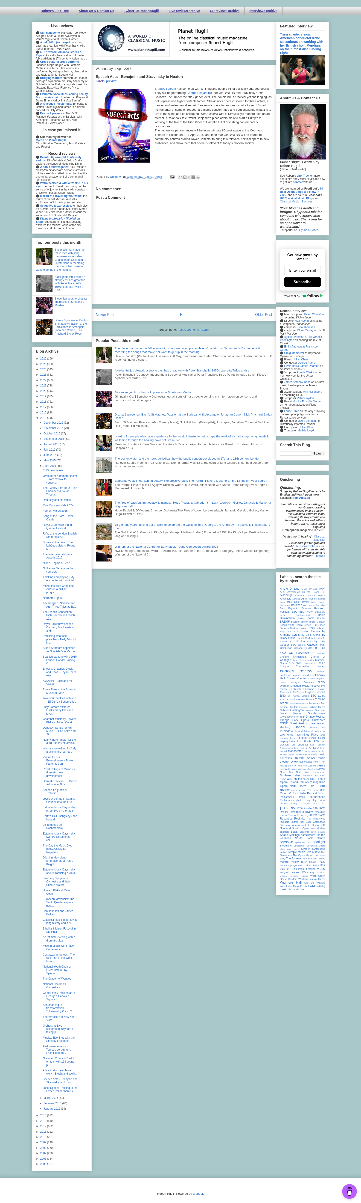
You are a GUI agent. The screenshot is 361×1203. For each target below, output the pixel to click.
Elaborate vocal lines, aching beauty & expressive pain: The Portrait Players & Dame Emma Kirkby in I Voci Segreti (191, 480)
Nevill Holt (319, 761)
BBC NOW (306, 611)
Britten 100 (310, 625)
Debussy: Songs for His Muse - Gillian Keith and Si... (59, 731)
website (284, 876)
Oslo (322, 790)
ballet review (301, 601)
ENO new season (53, 470)
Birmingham (287, 618)
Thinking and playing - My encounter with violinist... (59, 579)
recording (320, 812)
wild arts (309, 883)
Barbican (296, 605)
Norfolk (320, 769)
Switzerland (318, 848)
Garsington (297, 710)
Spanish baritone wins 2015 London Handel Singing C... (60, 660)
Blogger (198, 1193)
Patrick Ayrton (305, 398)
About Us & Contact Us (96, 11)
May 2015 (50, 460)
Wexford (292, 879)
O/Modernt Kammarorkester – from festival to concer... (60, 479)
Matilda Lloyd (305, 430)
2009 (43, 1142)
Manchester (295, 751)
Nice (294, 769)
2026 (43, 358)
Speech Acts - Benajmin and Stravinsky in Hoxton (60, 1081)
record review (304, 812)
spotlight (319, 842)
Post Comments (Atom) (193, 329)
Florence (303, 707)
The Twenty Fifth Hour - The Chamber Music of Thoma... (60, 491)
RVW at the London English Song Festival (60, 535)
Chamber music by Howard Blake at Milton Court (59, 720)
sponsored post (303, 842)
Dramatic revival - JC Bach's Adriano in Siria (60, 783)
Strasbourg (299, 845)
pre (315, 803)
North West (303, 772)
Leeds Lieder (317, 738)
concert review (296, 670)
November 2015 (54, 428)
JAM (282, 734)
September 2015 (54, 438)
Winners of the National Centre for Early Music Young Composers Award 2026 (166, 546)
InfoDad (320, 556)
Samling (295, 825)
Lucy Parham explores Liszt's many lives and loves (58, 710)
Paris (302, 797)
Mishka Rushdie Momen (307, 401)
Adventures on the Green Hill (306, 592)
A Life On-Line (289, 588)
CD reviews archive (224, 11)
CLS (291, 663)
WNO (313, 886)
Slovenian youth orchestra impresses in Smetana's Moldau (153, 392)
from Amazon (301, 497)
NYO (322, 775)
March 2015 (51, 1097)
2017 (43, 407)
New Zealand (309, 765)
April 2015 (50, 465)
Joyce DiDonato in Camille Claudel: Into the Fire (59, 800)
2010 (43, 1137)
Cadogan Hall (316, 644)
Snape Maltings (290, 835)
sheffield (284, 831)
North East (287, 772)
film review (314, 703)
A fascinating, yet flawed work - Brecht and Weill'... (60, 1072)
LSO (316, 747)
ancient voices (316, 595)
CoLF (322, 663)
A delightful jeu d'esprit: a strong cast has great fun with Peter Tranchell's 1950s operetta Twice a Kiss (182, 370)
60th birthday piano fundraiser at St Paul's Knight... (58, 861)
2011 (43, 1131)
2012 (43, 1126)
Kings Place (310, 734)
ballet (289, 601)
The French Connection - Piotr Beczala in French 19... (59, 615)
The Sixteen (293, 858)
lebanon (284, 738)
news (321, 765)
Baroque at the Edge (314, 605)
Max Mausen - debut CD (58, 505)
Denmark (309, 682)
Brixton (294, 628)
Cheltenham (299, 656)
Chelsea (284, 656)
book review (316, 618)
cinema (295, 660)
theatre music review (313, 858)
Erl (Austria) (294, 696)
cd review (299, 652)
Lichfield (284, 744)
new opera (285, 765)
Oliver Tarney (305, 330)
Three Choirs (308, 862)
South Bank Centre (310, 838)
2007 (43, 1153)
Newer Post (105, 315)
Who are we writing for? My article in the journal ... (59, 750)
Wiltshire (321, 883)
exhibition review (296, 699)
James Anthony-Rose (297, 382)
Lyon (322, 748)
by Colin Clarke (310, 634)
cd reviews (318, 653)
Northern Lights (52, 598)
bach (282, 602)
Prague (306, 803)
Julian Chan (300, 359)
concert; (321, 671)
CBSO (316, 648)
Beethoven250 (303, 615)
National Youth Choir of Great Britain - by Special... (57, 970)
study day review (289, 849)
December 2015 (54, 422)
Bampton (285, 605)
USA (322, 865)
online (306, 779)
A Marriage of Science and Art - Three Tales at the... (60, 605)
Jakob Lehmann (307, 420)
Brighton (295, 621)
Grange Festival (315, 716)
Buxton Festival (310, 631)
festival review (297, 703)
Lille (293, 744)
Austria (313, 598)
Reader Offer (287, 812)
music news (304, 758)
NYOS (283, 779)
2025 (43, 364)
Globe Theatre (290, 713)
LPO (309, 747)
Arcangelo (285, 598)
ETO (313, 695)
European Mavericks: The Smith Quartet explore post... (58, 902)
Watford (321, 872)
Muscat (306, 754)
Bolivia (301, 618)
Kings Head (294, 734)
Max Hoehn (302, 320)
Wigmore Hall (291, 882)
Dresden (284, 685)
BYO (293, 644)
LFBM (316, 741)
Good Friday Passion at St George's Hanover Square (59, 996)
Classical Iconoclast (319, 538)
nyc (316, 775)
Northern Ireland (290, 775)
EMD (295, 692)
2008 (43, 1148)
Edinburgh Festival (314, 689)
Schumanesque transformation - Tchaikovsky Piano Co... (59, 1008)
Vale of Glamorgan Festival (297, 868)
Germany (320, 710)
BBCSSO (320, 611)
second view (318, 828)
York (290, 889)
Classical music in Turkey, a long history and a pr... (60, 921)
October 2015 (52, 433)
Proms (301, 808)
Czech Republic (317, 678)
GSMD (284, 723)
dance (283, 682)
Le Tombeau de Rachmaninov (53, 826)
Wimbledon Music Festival (294, 886)
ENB (302, 692)
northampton (319, 772)
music (314, 754)
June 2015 (50, 455)
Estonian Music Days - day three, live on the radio (59, 809)
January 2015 (52, 1108)
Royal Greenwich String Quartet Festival (57, 526)
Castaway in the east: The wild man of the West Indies (59, 958)
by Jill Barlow (305, 638)
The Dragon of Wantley (57, 978)
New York (297, 765)
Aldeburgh (286, 595)
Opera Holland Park (292, 782)
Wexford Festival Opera (311, 879)
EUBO (321, 695)
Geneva (309, 710)
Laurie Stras (291, 411)
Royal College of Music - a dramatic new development (59, 773)
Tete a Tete (313, 852)
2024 (43, 369)
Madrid (283, 751)
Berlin (321, 615)
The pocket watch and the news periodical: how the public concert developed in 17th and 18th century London (187, 458)
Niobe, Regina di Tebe (56, 563)
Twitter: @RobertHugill (141, 11)
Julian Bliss (306, 427)
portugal (295, 803)
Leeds (303, 738)
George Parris (306, 362)
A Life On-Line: (309, 589)
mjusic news (310, 751)
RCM (322, 808)
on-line (298, 779)
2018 (43, 401)
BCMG (283, 615)
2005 (43, 1164)
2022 (43, 380)
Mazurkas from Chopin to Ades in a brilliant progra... (58, 589)
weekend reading (299, 876)
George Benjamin (198, 93)
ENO (283, 695)
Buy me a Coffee (308, 230)
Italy (317, 731)
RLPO (313, 815)
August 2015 (52, 444)
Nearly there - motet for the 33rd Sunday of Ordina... (59, 741)
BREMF (285, 621)
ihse (323, 727)
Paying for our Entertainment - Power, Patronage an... (58, 761)
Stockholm (285, 845)
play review (318, 800)
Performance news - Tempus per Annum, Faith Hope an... (57, 1050)
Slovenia (304, 831)
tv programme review (299, 865)
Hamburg (285, 727)
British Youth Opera (291, 625)
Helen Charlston (314, 314)
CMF (298, 663)
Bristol (304, 621)
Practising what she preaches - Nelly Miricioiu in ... (60, 639)
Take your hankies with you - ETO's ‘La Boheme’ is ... (60, 700)
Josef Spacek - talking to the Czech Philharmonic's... (60, 1089)
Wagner (284, 872)
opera (321, 779)
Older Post (263, 315)
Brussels (303, 628)
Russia (315, 818)
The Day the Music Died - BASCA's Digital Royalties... (58, 849)
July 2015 (50, 449)
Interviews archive (263, 11)
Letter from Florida (300, 741)
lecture (293, 738)
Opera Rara (306, 786)
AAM (322, 588)
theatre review (289, 862)
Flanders (293, 707)
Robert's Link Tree (55, 11)
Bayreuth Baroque (299, 608)
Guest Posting (299, 723)
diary (321, 682)
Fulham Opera (317, 707)
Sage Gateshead (315, 821)
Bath (282, 608)
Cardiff (308, 648)
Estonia (305, 696)
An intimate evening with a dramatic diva (59, 939)
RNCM (321, 815)
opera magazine (315, 782)
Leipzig (284, 741)
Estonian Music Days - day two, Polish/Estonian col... (59, 837)
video (321, 868)
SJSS (294, 831)
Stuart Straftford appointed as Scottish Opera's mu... (60, 649)
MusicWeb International (310, 546)
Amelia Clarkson (307, 372)
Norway (307, 775)
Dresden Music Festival (305, 685)
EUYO (283, 699)
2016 (43, 412)
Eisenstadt (285, 692)
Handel (299, 727)
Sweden (305, 848)
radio (309, 808)
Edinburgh (295, 689)
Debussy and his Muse (57, 500)
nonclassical (309, 769)
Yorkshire (299, 889)
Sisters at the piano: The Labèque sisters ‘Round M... (59, 546)
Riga (307, 815)
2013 (43, 1121)
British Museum (317, 622)
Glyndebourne (316, 713)
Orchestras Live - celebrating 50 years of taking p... (58, 1029)
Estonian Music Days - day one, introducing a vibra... (60, 871)
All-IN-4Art (300, 595)
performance (317, 797)
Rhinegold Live (296, 815)
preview (111, 81)
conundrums (307, 675)
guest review (317, 723)
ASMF (304, 598)
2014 (43, 1115)
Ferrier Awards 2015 (55, 510)
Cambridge (286, 648)
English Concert (315, 692)
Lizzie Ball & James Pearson (301, 366)
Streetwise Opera (316, 845)
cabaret (302, 645)
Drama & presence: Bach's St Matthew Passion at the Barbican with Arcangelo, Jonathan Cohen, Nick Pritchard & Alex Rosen (71, 327)
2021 (43, 385)
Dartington (295, 682)
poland (283, 803)
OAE (290, 779)
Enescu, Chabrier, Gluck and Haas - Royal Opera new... (59, 672)
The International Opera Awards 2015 (57, 556)
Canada (298, 648)
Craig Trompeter (294, 353)
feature (310, 699)
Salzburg (285, 825)
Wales (295, 872)
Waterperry (308, 872)
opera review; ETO (301, 790)
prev (323, 803)
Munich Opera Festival (291, 754)
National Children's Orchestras (54, 986)
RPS (308, 818)
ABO (282, 592)
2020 (43, 391)
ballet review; (318, 602)
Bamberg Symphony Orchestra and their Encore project (56, 882)
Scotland (285, 828)
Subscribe (302, 282)
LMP (312, 744)
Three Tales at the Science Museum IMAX (59, 691)
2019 (43, 396)
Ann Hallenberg (312, 391)
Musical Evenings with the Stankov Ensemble (59, 1039)
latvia (322, 735)
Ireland (299, 731)
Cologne (284, 666)
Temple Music (296, 852)
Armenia (296, 598)
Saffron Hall (297, 821)
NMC (300, 769)
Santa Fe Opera (310, 825)
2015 (43, 418)
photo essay (303, 800)
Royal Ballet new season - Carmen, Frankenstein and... (59, 627)
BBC (294, 611)
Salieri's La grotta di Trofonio (55, 791)
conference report (290, 675)
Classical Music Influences (296, 201)
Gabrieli (284, 710)
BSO (312, 628)
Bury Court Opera (289, 631)
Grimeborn (318, 720)
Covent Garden (296, 678)
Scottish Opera (300, 828)
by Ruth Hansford (301, 641)
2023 (43, 374)
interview (286, 731)
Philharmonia (287, 800)
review (283, 815)
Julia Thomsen (306, 327)
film (306, 703)
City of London (307, 660)
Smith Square (318, 832)
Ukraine (315, 865)
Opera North (288, 786)
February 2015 (53, 1103)
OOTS (313, 779)
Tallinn (283, 852)
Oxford (284, 793)
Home (185, 315)
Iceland (313, 727)
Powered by (302, 296)
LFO (323, 741)
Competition (303, 666)
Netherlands (305, 761)
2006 (43, 1158)
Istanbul (308, 731)
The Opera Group (303, 855)
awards (321, 598)
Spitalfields (286, 842)
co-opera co (310, 663)
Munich (321, 751)
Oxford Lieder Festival (303, 793)
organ (316, 790)
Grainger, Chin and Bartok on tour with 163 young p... (59, 1062)
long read (299, 748)
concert (321, 666)
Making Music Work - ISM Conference (58, 947)
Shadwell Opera (165, 88)
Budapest (320, 628)
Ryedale (284, 821)
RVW (322, 818)
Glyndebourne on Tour (292, 716)
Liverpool (303, 744)
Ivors (322, 731)
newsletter (285, 769)
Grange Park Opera (294, 720)
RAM (315, 808)
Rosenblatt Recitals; (292, 818)
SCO (322, 825)
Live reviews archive (184, 11)
